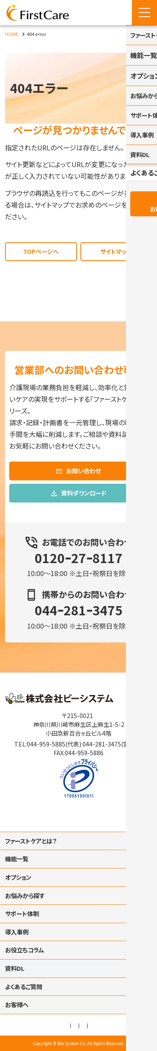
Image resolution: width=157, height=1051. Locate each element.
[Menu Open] (144, 12)
